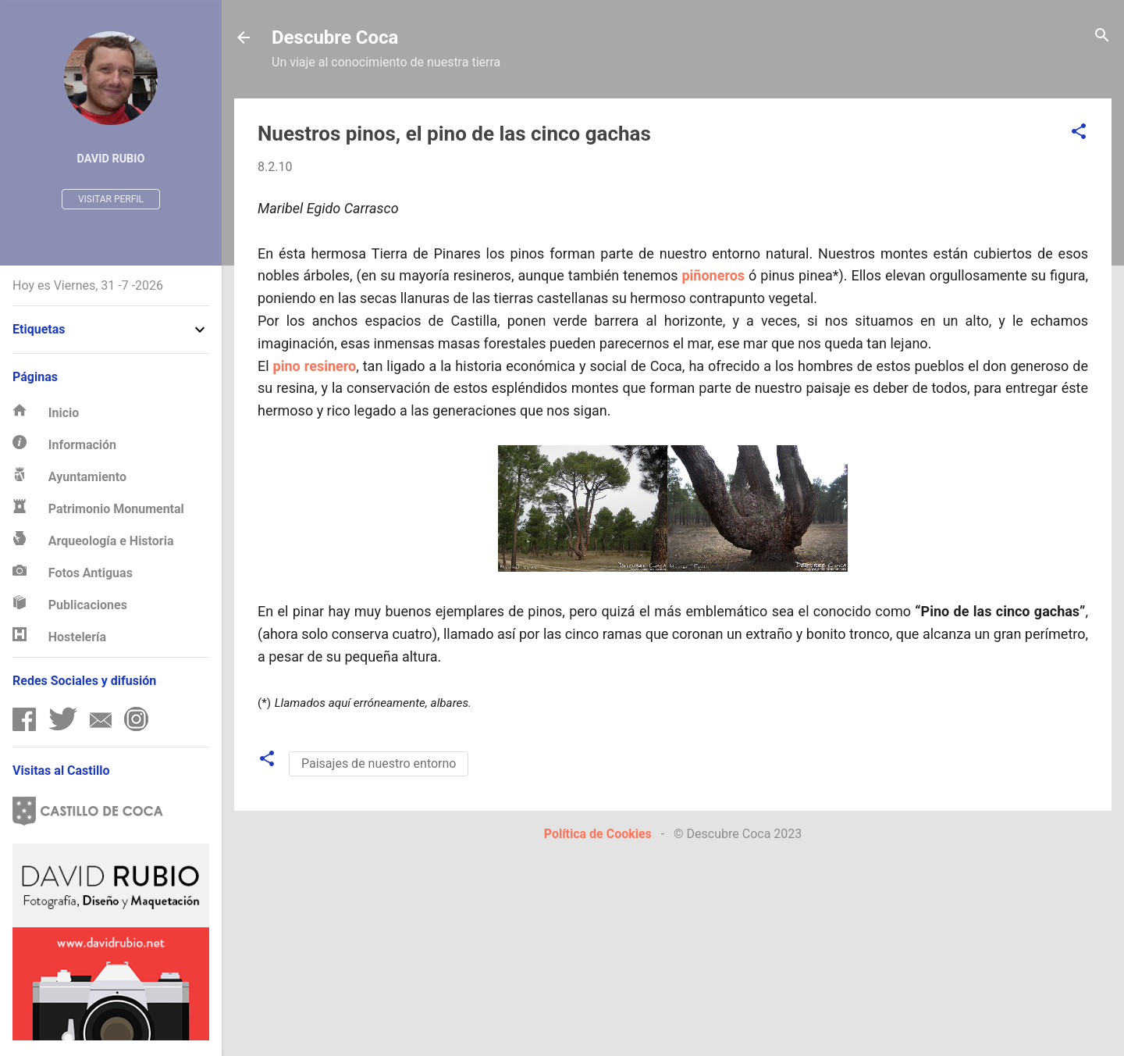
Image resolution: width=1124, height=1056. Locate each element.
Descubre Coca (335, 37)
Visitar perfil (111, 199)
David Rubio (111, 159)
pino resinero (315, 366)
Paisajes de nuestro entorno (378, 763)
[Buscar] (1102, 36)
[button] (1078, 132)
